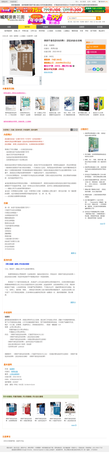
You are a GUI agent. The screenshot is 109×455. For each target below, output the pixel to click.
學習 (86, 31)
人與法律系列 (14, 374)
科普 (81, 31)
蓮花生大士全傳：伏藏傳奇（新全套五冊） (98, 115)
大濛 (74, 21)
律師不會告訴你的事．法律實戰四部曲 (11, 421)
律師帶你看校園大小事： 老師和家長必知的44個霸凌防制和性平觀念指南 (96, 169)
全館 (9, 27)
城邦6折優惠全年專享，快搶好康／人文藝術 (17, 121)
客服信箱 (81, 447)
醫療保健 (75, 31)
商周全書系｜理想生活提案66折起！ (15, 93)
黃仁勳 (70, 21)
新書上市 (17, 31)
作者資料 (26, 130)
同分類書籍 (27, 397)
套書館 (63, 27)
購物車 (104, 1)
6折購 (94, 1)
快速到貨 (13, 1)
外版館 (45, 27)
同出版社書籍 (38, 397)
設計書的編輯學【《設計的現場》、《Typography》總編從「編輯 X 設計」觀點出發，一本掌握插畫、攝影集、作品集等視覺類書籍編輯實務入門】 (95, 204)
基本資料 (34, 130)
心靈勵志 (67, 31)
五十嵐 (95, 21)
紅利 (89, 1)
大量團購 (38, 447)
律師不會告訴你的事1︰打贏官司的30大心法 (55, 421)
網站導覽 (31, 447)
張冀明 (51, 45)
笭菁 (103, 21)
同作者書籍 (7, 397)
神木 (77, 21)
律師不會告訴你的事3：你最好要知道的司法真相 (26, 421)
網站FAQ (23, 447)
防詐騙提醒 (66, 447)
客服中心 (74, 447)
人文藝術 (50, 31)
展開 (73, 253)
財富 (99, 21)
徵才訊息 (16, 447)
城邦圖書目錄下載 (47, 447)
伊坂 (91, 21)
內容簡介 (6, 130)
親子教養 (93, 31)
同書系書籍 (17, 397)
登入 (77, 1)
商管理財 (42, 31)
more (102, 223)
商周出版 (54, 48)
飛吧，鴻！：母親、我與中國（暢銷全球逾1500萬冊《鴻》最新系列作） (95, 162)
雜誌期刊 (102, 31)
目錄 (12, 130)
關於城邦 (9, 447)
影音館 (99, 27)
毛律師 (82, 21)
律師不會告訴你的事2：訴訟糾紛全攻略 (70, 421)
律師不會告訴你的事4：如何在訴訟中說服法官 (41, 421)
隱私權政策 (58, 447)
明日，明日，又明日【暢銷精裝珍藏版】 (69, 115)
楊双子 (87, 21)
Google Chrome (27, 450)
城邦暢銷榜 (8, 31)
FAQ (22, 441)
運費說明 (4, 1)
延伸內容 (19, 130)
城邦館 (27, 27)
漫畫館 (81, 27)
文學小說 (34, 31)
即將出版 (25, 31)
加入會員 (83, 1)
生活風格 (58, 31)
